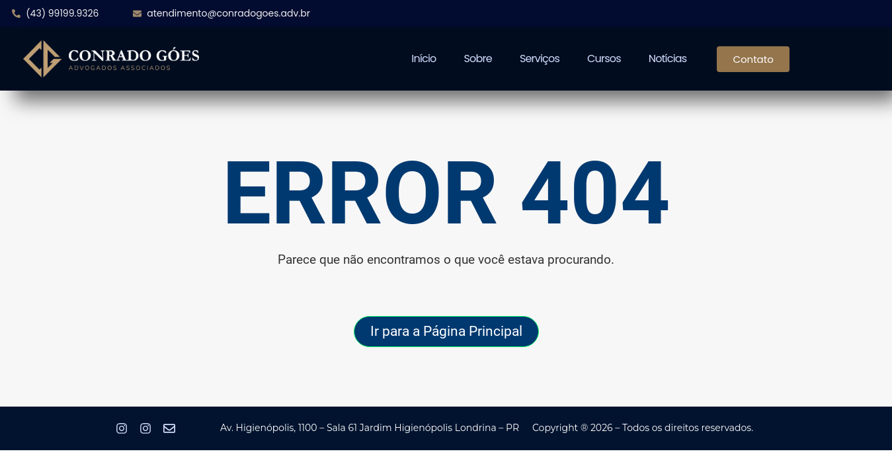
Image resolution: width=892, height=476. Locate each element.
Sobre (478, 58)
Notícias (668, 58)
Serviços (539, 58)
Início (423, 58)
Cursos (604, 58)
